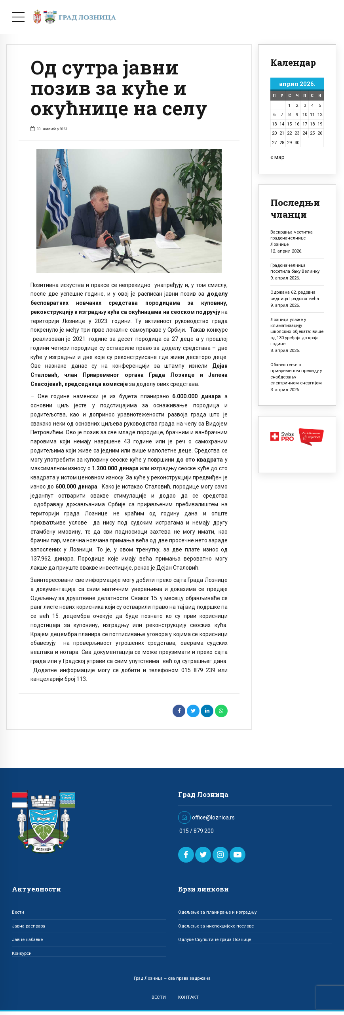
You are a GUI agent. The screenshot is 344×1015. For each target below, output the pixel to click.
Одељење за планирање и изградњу (217, 912)
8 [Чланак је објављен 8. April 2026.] (289, 114)
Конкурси (22, 953)
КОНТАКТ (188, 997)
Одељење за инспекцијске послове (216, 926)
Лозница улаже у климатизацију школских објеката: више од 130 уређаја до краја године (296, 331)
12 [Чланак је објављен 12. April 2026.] (319, 114)
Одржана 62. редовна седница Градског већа (294, 295)
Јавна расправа (28, 926)
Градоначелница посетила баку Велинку (294, 268)
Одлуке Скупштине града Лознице (214, 939)
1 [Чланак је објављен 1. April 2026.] (289, 105)
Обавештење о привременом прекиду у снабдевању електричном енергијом (296, 374)
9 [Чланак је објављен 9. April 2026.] (297, 114)
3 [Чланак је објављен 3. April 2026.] (305, 105)
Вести (18, 912)
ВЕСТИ (159, 997)
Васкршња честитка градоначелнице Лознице (291, 238)
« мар (277, 157)
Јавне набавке (27, 939)
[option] (129, 211)
